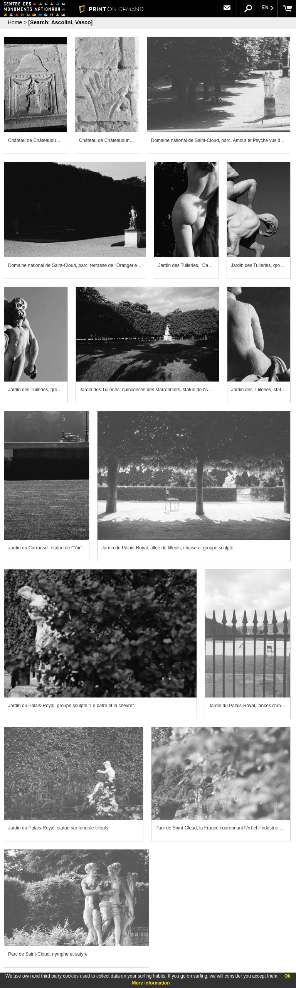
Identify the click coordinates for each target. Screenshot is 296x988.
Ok (287, 976)
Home (15, 22)
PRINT (111, 9)
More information (151, 983)
